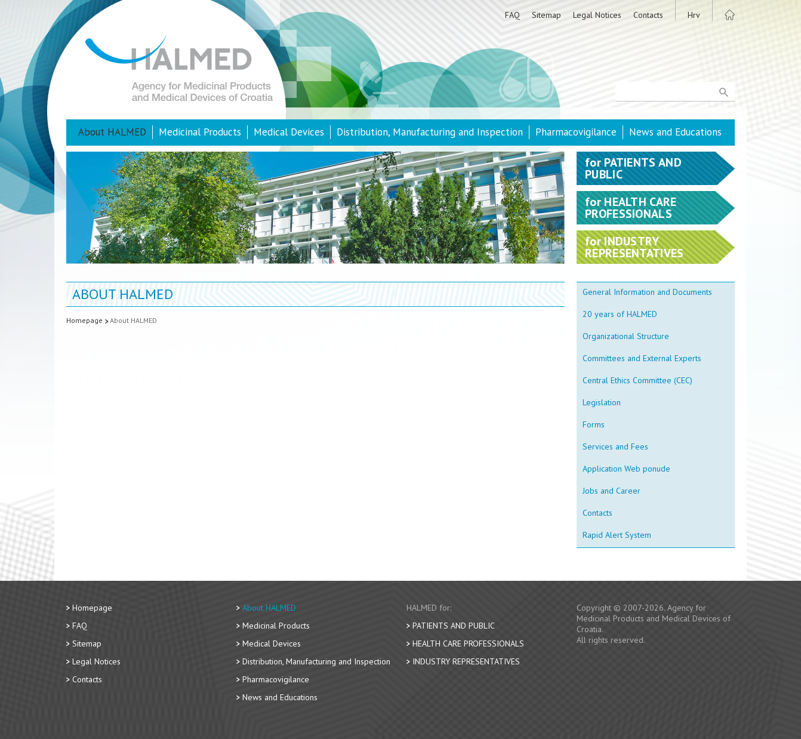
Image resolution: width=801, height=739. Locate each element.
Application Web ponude (626, 468)
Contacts (648, 15)
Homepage (84, 320)
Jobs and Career (611, 490)
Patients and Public (453, 625)
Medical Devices (289, 131)
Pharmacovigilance (576, 131)
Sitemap (546, 15)
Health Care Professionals (468, 643)
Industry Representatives (466, 661)
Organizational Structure (626, 336)
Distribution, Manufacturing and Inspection (430, 131)
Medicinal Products (200, 131)
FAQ (512, 15)
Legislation (602, 402)
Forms (594, 424)
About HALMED (112, 131)
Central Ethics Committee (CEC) (637, 380)
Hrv (694, 15)
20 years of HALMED (620, 314)
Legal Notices (597, 15)
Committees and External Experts (642, 358)
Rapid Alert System (617, 534)
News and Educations (675, 131)
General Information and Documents (647, 292)
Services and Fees (615, 446)
